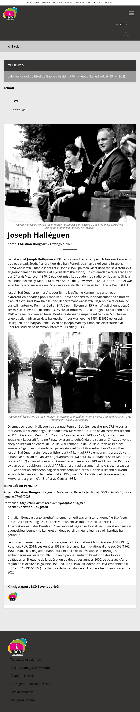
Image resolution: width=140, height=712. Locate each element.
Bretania (109, 2)
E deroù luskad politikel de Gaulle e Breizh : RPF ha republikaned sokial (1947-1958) (66, 76)
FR (117, 24)
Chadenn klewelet (23, 676)
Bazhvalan (66, 2)
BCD (55, 2)
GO (132, 24)
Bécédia (80, 2)
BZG (122, 24)
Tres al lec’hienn (21, 692)
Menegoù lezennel (23, 700)
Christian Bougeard (32, 244)
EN (127, 24)
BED (90, 2)
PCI (98, 2)
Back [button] (13, 46)
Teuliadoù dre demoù (25, 659)
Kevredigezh (20, 109)
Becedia (32, 12)
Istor (15, 101)
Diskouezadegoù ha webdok (30, 668)
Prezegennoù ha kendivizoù (30, 684)
